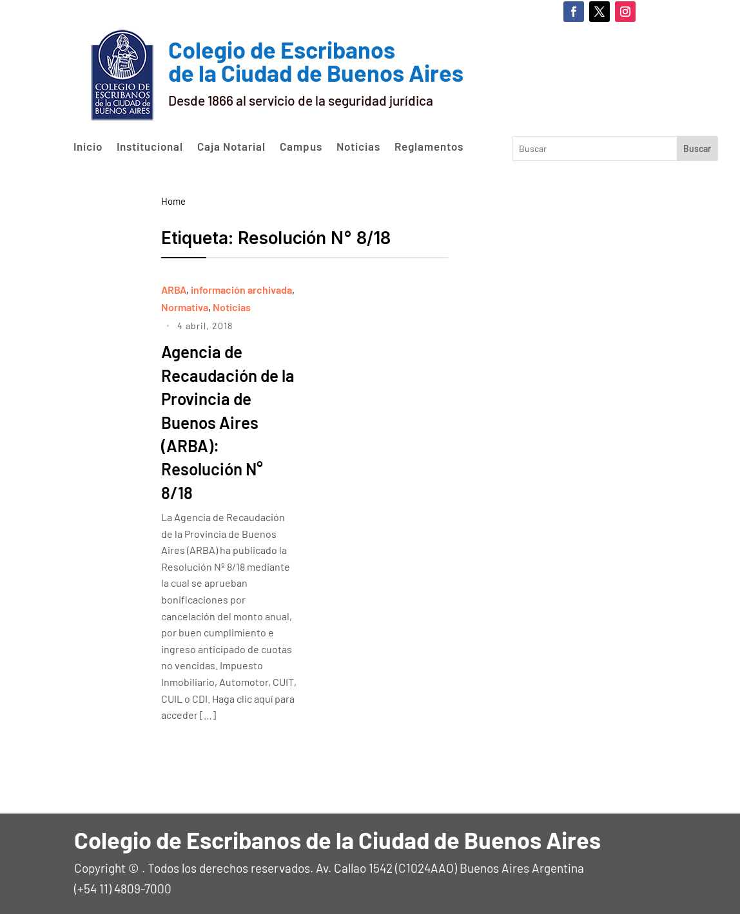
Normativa (184, 307)
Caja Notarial (231, 147)
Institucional (150, 147)
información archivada (241, 289)
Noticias (358, 147)
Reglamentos (428, 147)
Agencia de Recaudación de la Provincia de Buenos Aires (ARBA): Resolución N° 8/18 (224, 421)
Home (173, 201)
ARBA (173, 289)
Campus (301, 147)
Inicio (87, 147)
